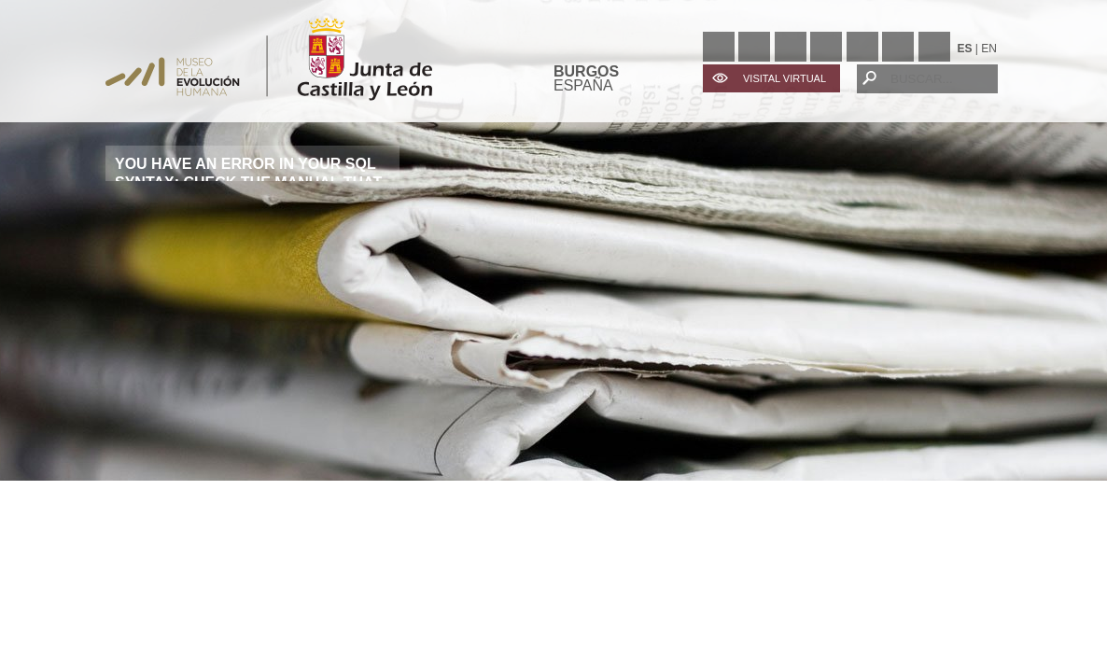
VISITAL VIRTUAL (784, 78)
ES (965, 48)
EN (989, 48)
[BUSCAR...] (927, 78)
